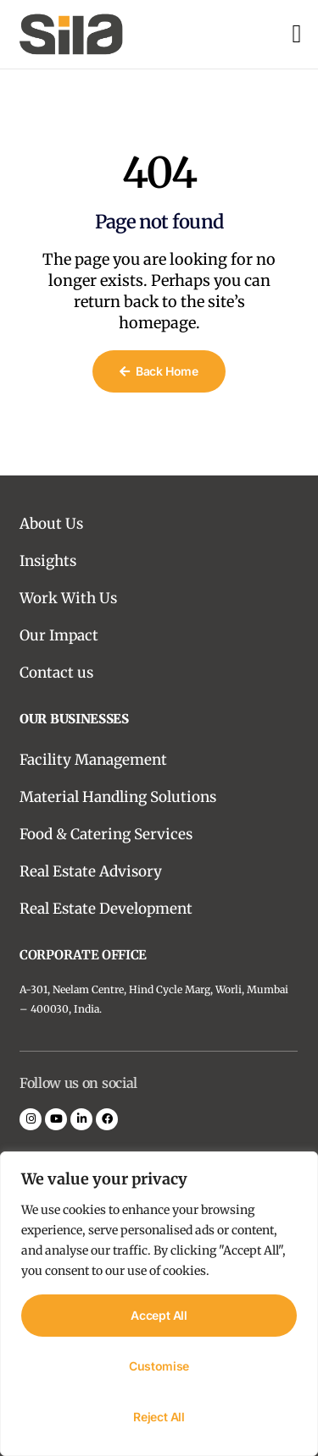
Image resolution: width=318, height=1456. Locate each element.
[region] (159, 1303)
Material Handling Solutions (118, 797)
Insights (48, 561)
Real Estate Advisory (91, 871)
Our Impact (59, 635)
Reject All (159, 1416)
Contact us (56, 672)
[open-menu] (296, 34)
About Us (51, 523)
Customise (159, 1366)
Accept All (159, 1315)
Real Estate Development (106, 908)
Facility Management (93, 759)
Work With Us (68, 598)
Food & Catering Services (106, 834)
